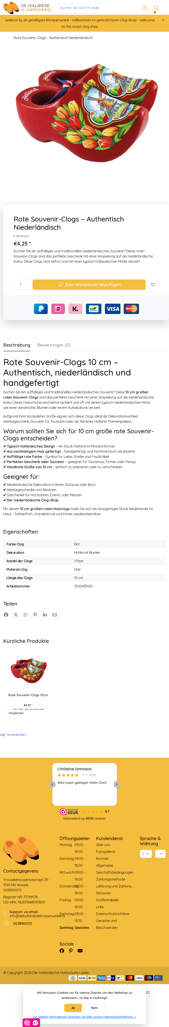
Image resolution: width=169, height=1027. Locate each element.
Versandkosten (37, 709)
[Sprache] (146, 854)
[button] (144, 8)
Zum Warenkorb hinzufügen (89, 284)
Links (100, 907)
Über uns (103, 845)
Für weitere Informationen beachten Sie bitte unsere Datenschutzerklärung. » (84, 1017)
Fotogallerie (105, 852)
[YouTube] (81, 950)
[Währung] (160, 854)
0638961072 (12, 890)
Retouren (103, 893)
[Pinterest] (72, 950)
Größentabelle (107, 900)
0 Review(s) (21, 236)
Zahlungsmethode (110, 879)
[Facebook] (64, 950)
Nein (94, 1008)
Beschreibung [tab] (16, 345)
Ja (73, 1008)
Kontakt (102, 858)
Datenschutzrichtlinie (112, 914)
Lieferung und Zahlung (113, 886)
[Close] (163, 20)
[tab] (54, 346)
